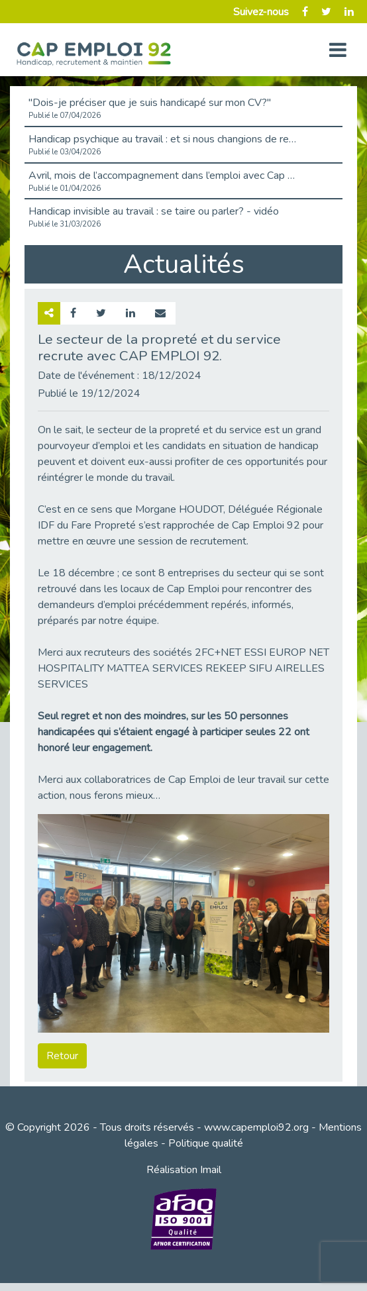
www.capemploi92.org (256, 1127)
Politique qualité (205, 1143)
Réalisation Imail (183, 1169)
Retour (62, 1056)
